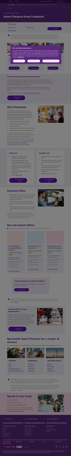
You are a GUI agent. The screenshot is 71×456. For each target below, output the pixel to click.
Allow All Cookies (19, 60)
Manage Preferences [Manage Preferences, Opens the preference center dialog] (33, 60)
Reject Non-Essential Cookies (50, 60)
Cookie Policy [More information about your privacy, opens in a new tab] (20, 57)
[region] (36, 55)
